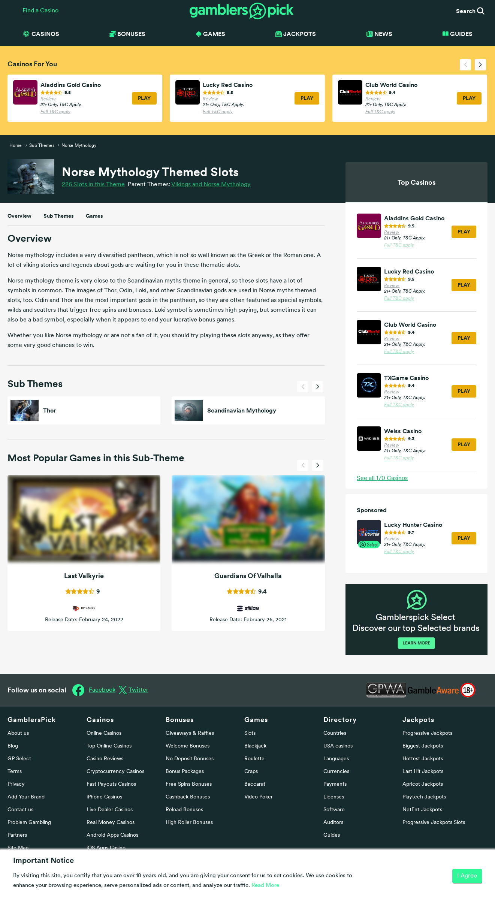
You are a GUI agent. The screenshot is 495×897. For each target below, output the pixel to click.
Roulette (254, 759)
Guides (458, 33)
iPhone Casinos (104, 797)
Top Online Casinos (109, 746)
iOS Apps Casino (106, 848)
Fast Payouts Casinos (111, 784)
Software (334, 810)
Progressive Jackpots (427, 733)
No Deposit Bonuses (190, 759)
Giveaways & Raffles (190, 733)
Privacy (16, 784)
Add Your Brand (26, 797)
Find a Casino (40, 11)
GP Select (19, 759)
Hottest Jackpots (422, 759)
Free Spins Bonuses (189, 784)
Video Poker (258, 797)
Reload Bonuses (184, 810)
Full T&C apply (55, 112)
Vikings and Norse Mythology (211, 185)
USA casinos (338, 746)
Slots (250, 733)
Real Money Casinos (111, 822)
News (379, 33)
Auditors (333, 822)
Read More (265, 885)
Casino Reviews (105, 759)
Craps (251, 771)
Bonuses (180, 719)
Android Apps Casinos (112, 835)
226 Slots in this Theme (93, 185)
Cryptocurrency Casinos (115, 771)
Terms (14, 771)
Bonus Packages (185, 771)
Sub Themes (58, 215)
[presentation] (465, 64)
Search (470, 11)
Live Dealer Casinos (110, 810)
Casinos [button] (40, 33)
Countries (334, 733)
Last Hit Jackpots (422, 771)
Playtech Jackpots (424, 797)
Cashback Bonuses (188, 797)
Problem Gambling (29, 822)
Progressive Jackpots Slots (433, 822)
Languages (336, 759)
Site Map (17, 848)
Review (48, 99)
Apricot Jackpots (422, 784)
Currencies (336, 771)
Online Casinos (104, 733)
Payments (335, 784)
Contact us (20, 810)
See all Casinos (382, 478)
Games (94, 215)
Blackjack (255, 746)
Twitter (138, 690)
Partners (17, 835)
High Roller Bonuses (189, 822)
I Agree (467, 876)
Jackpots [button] (295, 33)
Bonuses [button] (127, 33)
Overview (19, 215)
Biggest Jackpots (422, 746)
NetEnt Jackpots (422, 810)
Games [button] (210, 33)
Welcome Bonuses (187, 746)
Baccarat (254, 784)
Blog (12, 746)
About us (18, 733)
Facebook (102, 690)
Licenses (333, 797)
